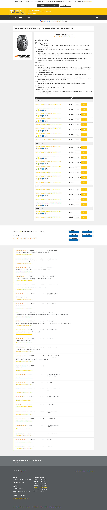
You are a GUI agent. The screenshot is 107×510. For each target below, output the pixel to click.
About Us (21, 16)
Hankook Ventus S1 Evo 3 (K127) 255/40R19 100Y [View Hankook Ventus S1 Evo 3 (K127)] (48, 181)
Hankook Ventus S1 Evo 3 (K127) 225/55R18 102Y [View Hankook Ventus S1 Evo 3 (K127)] (48, 123)
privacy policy (87, 1)
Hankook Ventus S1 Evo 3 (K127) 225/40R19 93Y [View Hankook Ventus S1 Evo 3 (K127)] (48, 151)
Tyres (14, 16)
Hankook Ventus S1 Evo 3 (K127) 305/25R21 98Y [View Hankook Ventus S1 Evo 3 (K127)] (48, 216)
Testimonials (35, 506)
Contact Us (28, 16)
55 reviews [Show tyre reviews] (71, 36)
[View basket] (97, 16)
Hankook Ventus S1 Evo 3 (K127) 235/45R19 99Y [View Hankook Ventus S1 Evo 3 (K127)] (48, 175)
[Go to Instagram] (24, 469)
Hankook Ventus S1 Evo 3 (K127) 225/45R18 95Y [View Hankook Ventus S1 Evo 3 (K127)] (48, 112)
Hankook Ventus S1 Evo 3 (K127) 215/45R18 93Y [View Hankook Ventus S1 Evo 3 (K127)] (48, 107)
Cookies (52, 506)
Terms (46, 506)
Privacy (41, 506)
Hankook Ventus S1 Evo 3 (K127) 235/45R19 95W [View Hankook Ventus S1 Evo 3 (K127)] (48, 171)
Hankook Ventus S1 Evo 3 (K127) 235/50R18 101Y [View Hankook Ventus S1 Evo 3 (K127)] (48, 132)
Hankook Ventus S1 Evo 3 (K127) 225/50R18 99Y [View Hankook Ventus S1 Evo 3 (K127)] (48, 117)
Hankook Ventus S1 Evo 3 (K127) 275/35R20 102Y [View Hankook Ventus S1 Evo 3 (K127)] (48, 198)
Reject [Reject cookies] (53, 4)
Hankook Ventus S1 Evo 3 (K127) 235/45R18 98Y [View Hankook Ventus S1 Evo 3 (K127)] (48, 127)
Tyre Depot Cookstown (18, 506)
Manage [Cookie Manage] (65, 4)
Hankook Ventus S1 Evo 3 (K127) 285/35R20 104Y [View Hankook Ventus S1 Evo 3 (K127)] (48, 202)
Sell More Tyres (90, 470)
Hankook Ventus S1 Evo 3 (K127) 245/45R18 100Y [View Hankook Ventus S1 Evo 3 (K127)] (48, 138)
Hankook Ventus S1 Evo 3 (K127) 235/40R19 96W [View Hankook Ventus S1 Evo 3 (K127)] (48, 160)
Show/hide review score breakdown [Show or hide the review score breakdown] (24, 253)
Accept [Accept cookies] (42, 4)
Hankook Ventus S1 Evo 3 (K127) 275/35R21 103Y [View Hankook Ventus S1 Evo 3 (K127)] (48, 210)
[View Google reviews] (53, 20)
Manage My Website (80, 470)
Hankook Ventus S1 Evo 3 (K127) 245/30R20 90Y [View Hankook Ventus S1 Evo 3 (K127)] (48, 188)
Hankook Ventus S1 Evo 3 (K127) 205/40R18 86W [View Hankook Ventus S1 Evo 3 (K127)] (48, 103)
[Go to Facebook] (21, 469)
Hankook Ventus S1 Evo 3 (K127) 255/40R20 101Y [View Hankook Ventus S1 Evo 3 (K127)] (48, 192)
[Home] (9, 16)
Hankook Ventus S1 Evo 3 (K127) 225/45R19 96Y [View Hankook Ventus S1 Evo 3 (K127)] (48, 155)
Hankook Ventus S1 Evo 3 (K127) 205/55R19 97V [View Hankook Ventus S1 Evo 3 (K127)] (48, 145)
